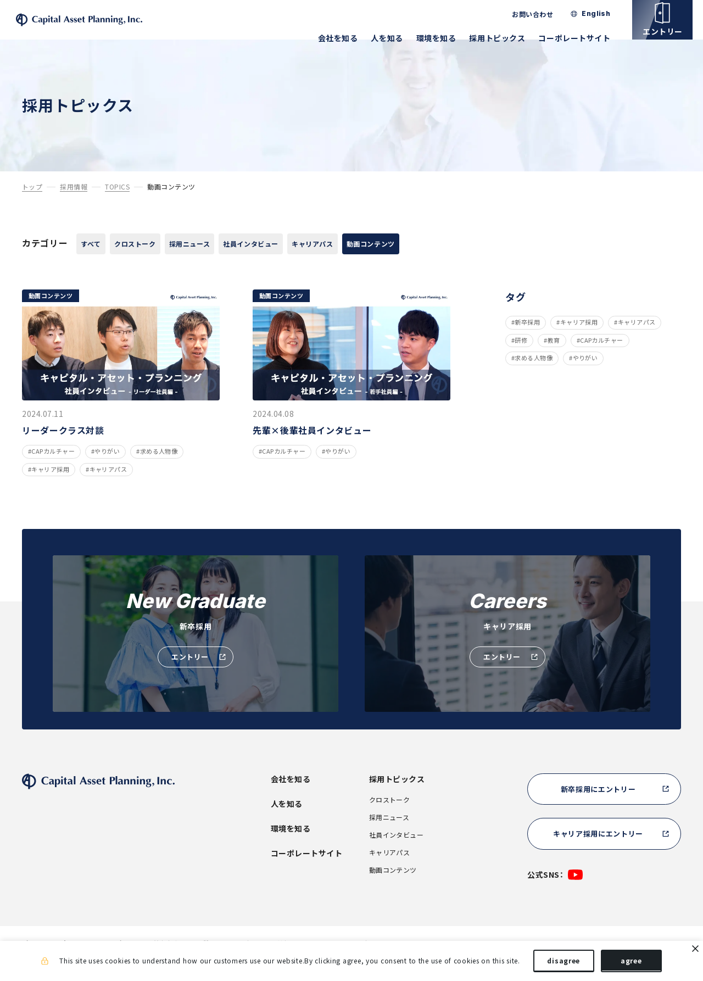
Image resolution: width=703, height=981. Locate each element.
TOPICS (117, 202)
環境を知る (446, 37)
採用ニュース (223, 259)
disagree (563, 963)
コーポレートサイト (585, 37)
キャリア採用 (579, 339)
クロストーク (154, 259)
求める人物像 (534, 375)
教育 (554, 357)
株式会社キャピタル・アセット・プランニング (106, 27)
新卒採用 (527, 339)
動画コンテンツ (454, 259)
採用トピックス (507, 37)
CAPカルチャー (601, 357)
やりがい (585, 375)
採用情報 (73, 202)
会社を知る (348, 37)
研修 (521, 357)
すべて (96, 259)
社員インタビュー (301, 259)
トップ (32, 202)
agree (631, 963)
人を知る (397, 37)
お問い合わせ (542, 14)
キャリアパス (379, 259)
